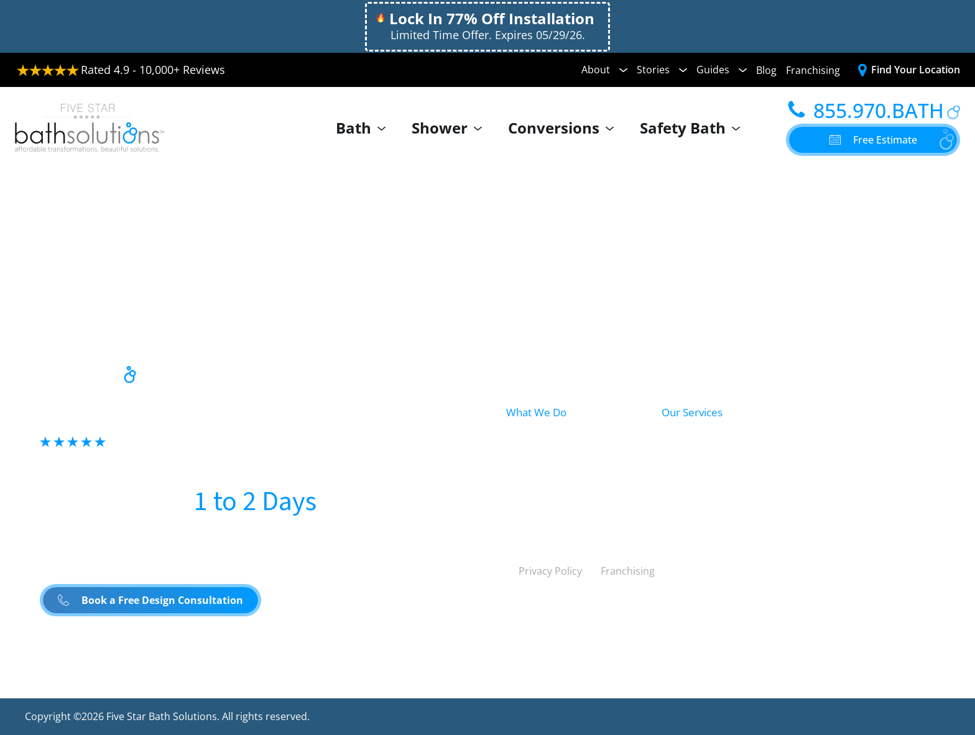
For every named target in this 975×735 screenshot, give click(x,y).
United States (544, 605)
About (604, 69)
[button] (873, 140)
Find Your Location (915, 69)
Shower (450, 128)
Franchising (813, 70)
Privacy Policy (550, 571)
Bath (364, 128)
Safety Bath (693, 128)
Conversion (536, 495)
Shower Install (699, 469)
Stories (662, 69)
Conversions (564, 128)
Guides (721, 69)
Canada (632, 605)
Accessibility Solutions (856, 469)
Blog (766, 70)
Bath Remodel (699, 441)
